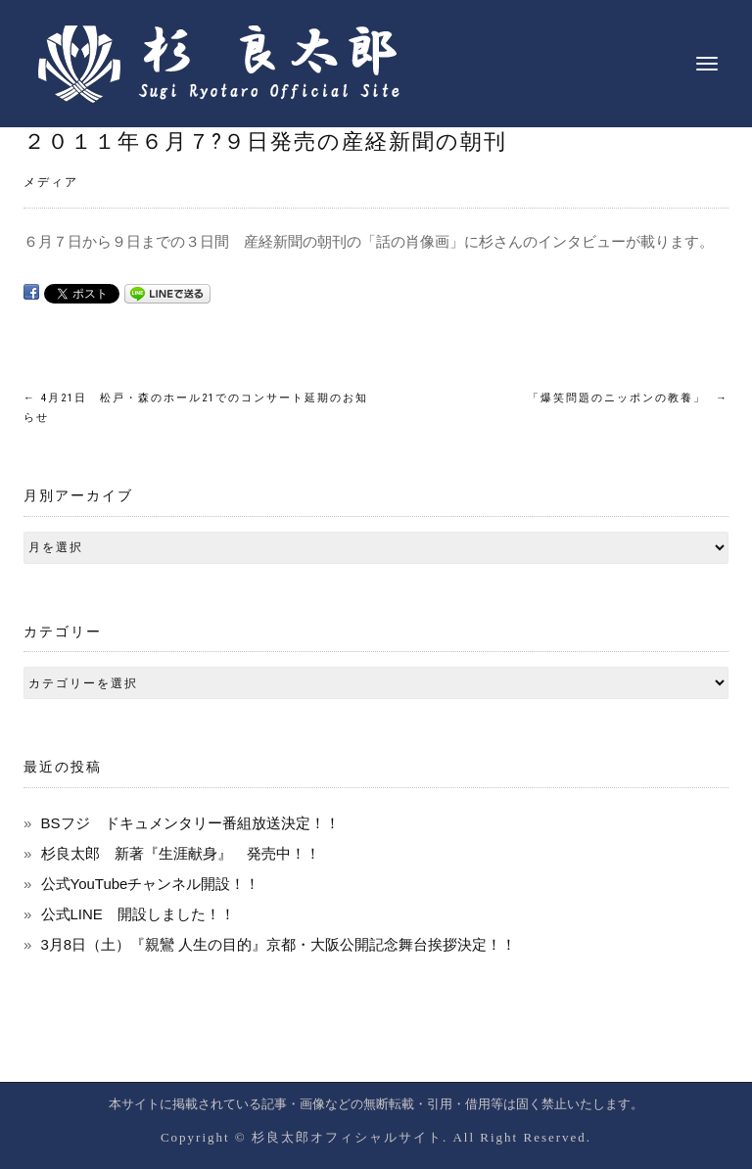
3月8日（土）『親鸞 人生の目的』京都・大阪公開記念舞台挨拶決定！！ (279, 944)
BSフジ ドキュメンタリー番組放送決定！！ (190, 823)
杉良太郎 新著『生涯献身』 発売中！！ (180, 853)
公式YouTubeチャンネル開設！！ (150, 883)
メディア (51, 182)
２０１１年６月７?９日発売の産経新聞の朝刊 (265, 141)
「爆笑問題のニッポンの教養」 (628, 398)
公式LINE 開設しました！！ (138, 914)
